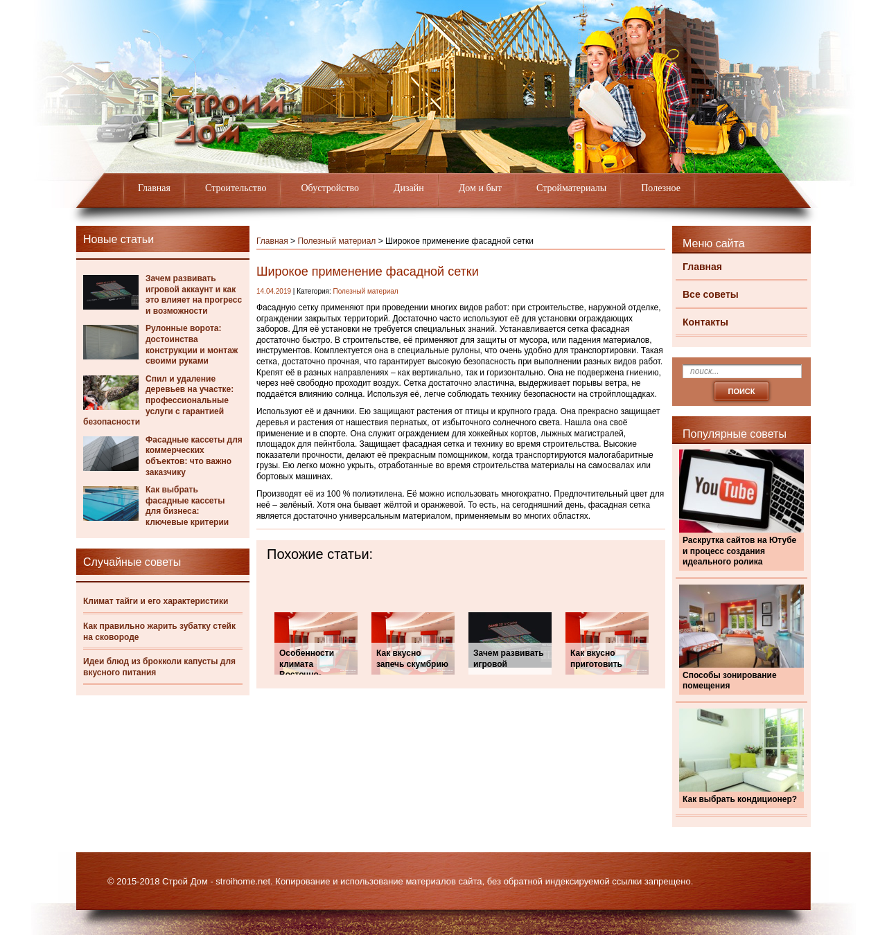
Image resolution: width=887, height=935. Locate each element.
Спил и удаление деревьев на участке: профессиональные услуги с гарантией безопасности (158, 400)
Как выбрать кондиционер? (740, 799)
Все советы (711, 294)
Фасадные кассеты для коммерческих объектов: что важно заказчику (194, 456)
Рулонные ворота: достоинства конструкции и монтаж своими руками (192, 344)
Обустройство (330, 188)
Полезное (660, 188)
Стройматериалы (571, 188)
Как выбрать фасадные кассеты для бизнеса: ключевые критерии (187, 506)
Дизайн (409, 188)
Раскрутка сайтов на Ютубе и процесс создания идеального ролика (739, 551)
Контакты (705, 322)
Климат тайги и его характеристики (155, 601)
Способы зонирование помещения (730, 680)
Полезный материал (336, 241)
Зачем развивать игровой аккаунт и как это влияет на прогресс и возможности (194, 295)
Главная (154, 188)
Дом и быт (480, 188)
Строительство (235, 188)
